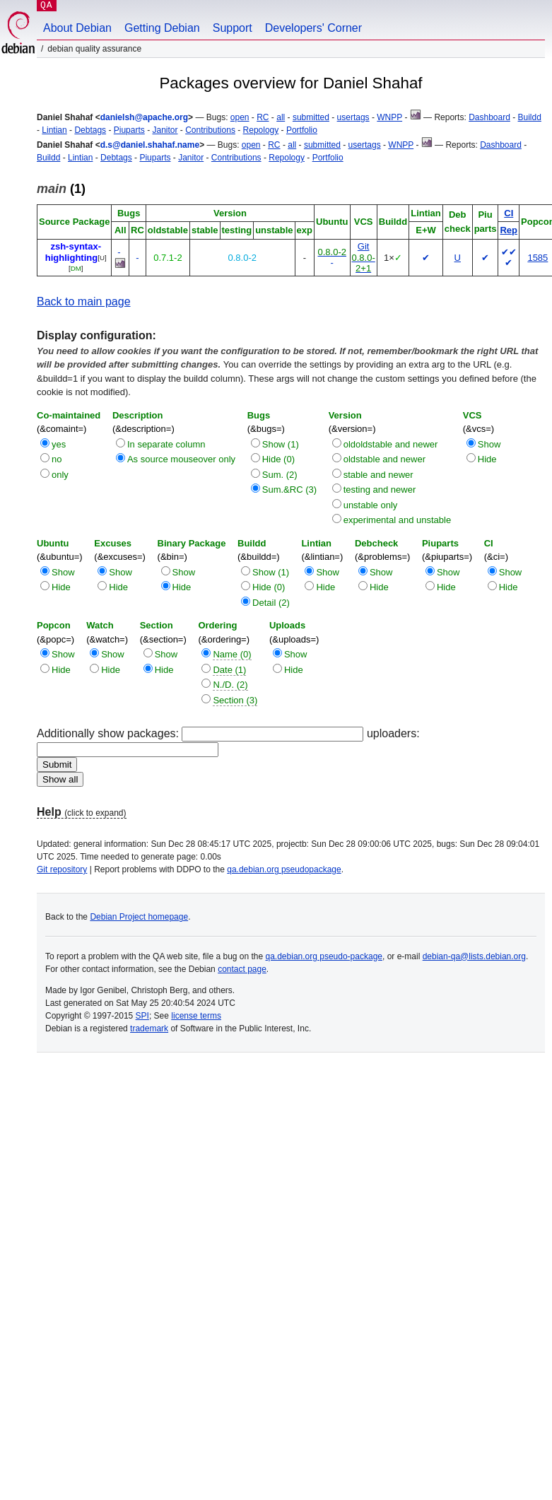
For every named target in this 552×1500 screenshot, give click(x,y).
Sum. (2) (280, 474)
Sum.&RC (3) (289, 489)
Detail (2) (271, 602)
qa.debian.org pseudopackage (284, 869)
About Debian (77, 28)
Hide (487, 459)
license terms (196, 1016)
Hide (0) (278, 459)
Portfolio (301, 130)
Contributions (210, 130)
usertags (353, 117)
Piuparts (129, 130)
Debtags (90, 130)
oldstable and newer (384, 459)
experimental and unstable (397, 520)
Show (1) (280, 444)
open (239, 117)
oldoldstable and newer (390, 444)
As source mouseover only (181, 459)
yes (59, 444)
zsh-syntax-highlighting (73, 252)
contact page (242, 969)
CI (508, 213)
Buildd (529, 117)
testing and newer (379, 489)
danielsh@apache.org (144, 117)
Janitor (164, 130)
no (56, 459)
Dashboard (489, 117)
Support (232, 28)
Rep (508, 230)
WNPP (389, 117)
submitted (311, 117)
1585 (537, 257)
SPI (142, 1016)
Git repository (62, 869)
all (280, 117)
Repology (261, 130)
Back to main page (84, 301)
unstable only (370, 505)
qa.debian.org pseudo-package (324, 956)
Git (364, 246)
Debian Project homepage (139, 917)
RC (263, 117)
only (60, 474)
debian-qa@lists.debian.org (474, 956)
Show (489, 444)
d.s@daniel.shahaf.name (149, 145)
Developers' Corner (313, 28)
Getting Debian (162, 28)
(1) (61, 189)
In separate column (166, 444)
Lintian (54, 130)
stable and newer (378, 474)
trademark (149, 1028)
